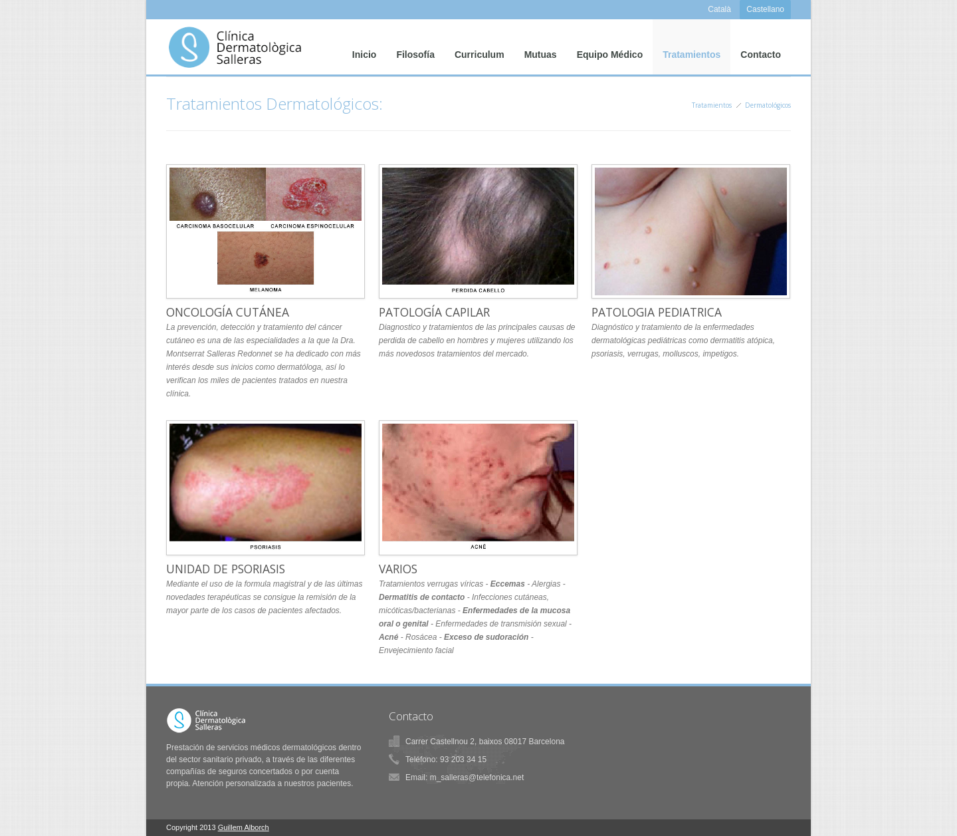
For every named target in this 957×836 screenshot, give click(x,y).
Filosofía (415, 59)
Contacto (760, 59)
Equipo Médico (610, 59)
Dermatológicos (768, 105)
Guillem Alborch (243, 827)
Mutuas (540, 59)
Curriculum (479, 59)
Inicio (364, 59)
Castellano (765, 9)
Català (719, 9)
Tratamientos (691, 59)
